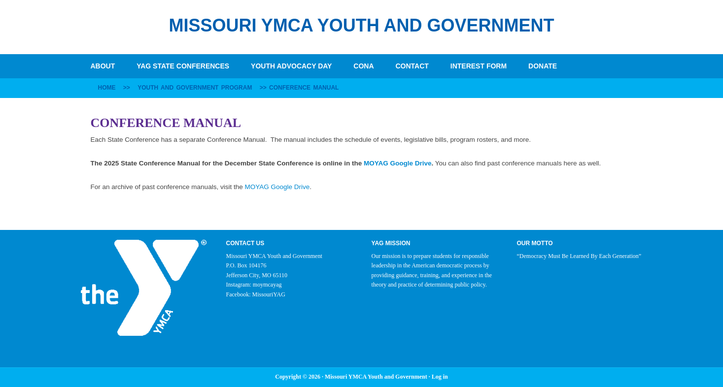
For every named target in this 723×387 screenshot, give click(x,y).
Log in (440, 376)
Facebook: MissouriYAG (255, 294)
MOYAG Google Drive (398, 163)
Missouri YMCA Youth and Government (361, 25)
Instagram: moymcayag (254, 284)
